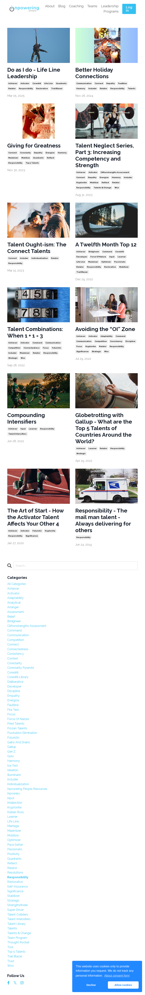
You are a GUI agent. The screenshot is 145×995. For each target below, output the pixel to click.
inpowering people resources (27, 789)
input (111, 257)
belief (11, 616)
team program (17, 938)
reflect (50, 158)
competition (14, 348)
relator (12, 88)
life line (48, 83)
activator (25, 83)
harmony (80, 88)
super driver (15, 910)
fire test (13, 709)
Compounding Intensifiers (26, 418)
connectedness (32, 348)
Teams (92, 6)
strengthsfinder (17, 905)
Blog (61, 6)
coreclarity (25, 153)
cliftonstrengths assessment (115, 172)
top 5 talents (32, 163)
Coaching (76, 6)
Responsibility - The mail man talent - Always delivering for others (103, 520)
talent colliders (17, 914)
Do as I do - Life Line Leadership (33, 73)
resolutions (15, 872)
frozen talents (17, 728)
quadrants (61, 83)
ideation (12, 770)
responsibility (26, 88)
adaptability (106, 336)
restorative (42, 88)
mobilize (25, 158)
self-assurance (17, 886)
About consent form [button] (117, 975)
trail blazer (56, 88)
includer (92, 88)
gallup (11, 747)
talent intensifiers (17, 434)
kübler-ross (15, 812)
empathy (110, 83)
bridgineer (94, 252)
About (50, 6)
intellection (14, 802)
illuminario (14, 775)
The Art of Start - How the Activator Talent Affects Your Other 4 (35, 517)
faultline (122, 83)
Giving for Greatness (34, 145)
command (107, 252)
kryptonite (81, 183)
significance (82, 351)
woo (117, 188)
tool (10, 947)
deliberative (15, 681)
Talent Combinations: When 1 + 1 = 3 (35, 332)
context (12, 658)
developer (81, 257)
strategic (12, 358)
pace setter (15, 844)
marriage (13, 826)
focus (46, 348)
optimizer (106, 262)
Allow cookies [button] (123, 985)
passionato (119, 262)
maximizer (13, 158)
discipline (130, 341)
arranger (13, 607)
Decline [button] (91, 985)
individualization (39, 258)
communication (84, 83)
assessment (15, 612)
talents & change (102, 188)
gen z (11, 751)
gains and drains (18, 742)
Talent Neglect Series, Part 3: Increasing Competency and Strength (104, 155)
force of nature (98, 257)
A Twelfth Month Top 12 (105, 244)
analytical (14, 602)
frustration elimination (22, 733)
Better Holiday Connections (94, 73)
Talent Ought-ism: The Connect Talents (36, 247)
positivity (13, 854)
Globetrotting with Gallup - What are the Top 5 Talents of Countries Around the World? (103, 428)
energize (50, 153)
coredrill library (17, 677)
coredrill (37, 83)
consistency (116, 341)
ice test (12, 765)
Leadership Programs (110, 8)
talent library (16, 924)
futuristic (56, 348)
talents (131, 88)
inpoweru (13, 793)
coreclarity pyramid (20, 667)
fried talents (15, 723)
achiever (12, 83)
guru (10, 756)
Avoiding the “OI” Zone (105, 329)
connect (99, 83)
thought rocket (18, 942)
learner (122, 257)
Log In (129, 8)
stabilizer (124, 267)
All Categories (16, 584)
